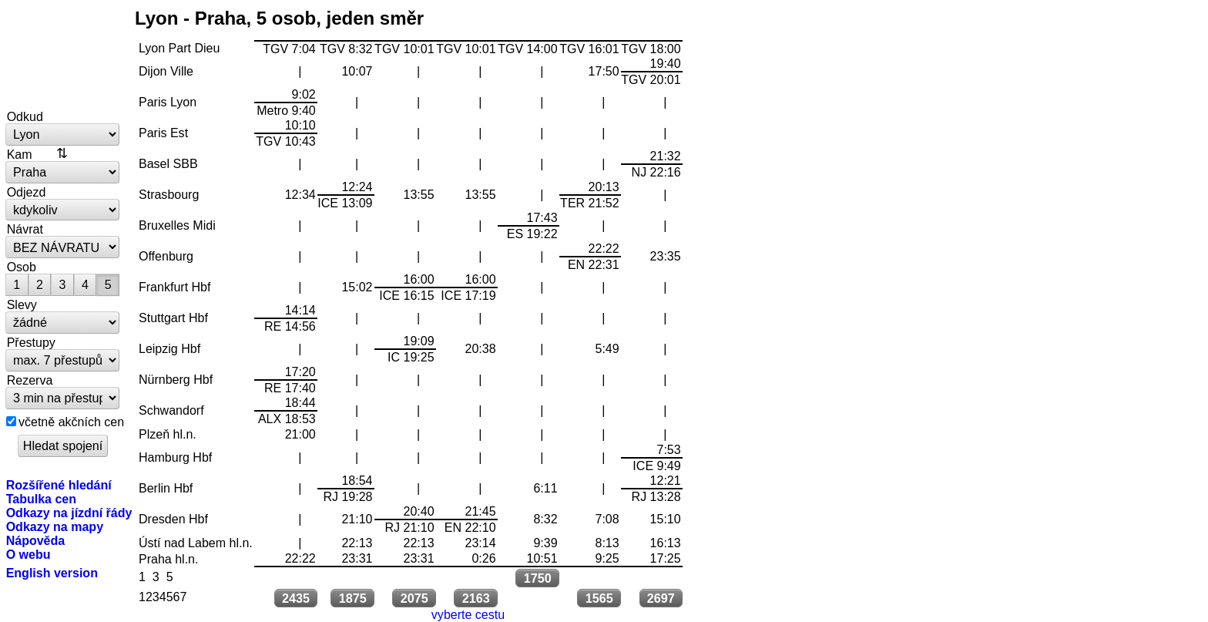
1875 (353, 598)
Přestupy (31, 342)
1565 (599, 598)
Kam (19, 154)
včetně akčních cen (71, 422)
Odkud (25, 116)
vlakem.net (63, 55)
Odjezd (26, 192)
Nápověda (35, 540)
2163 (476, 598)
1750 (538, 578)
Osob (21, 267)
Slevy (22, 304)
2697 (661, 598)
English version (52, 573)
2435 (296, 598)
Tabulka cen (41, 499)
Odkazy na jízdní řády (69, 512)
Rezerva (30, 380)
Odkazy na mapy (54, 526)
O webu (28, 554)
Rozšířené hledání (59, 485)
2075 (414, 598)
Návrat (25, 229)
